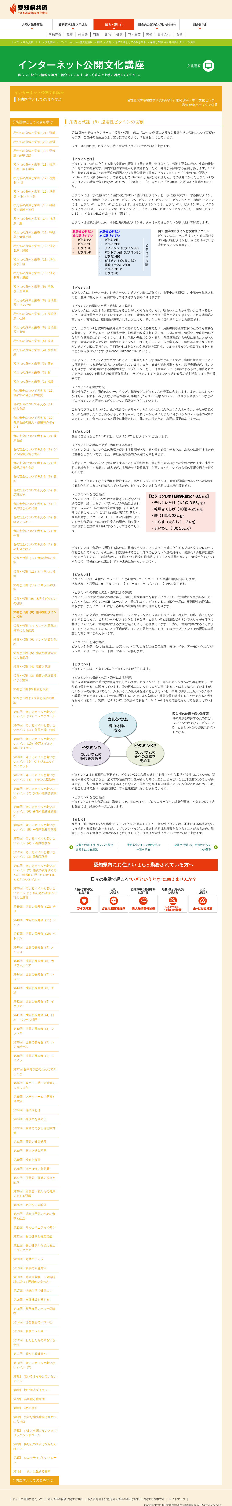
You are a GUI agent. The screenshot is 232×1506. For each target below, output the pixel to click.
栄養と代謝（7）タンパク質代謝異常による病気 (94, 840)
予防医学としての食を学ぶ (130, 42)
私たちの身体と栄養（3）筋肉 (33, 356)
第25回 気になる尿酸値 (29, 1198)
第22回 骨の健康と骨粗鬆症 (32, 1229)
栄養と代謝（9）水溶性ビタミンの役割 (192, 840)
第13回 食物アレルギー (29, 1324)
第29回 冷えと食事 (26, 1153)
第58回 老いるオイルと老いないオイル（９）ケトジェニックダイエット (34, 755)
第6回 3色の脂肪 (25, 1401)
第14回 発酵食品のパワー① (32, 1315)
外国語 (83, 34)
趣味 (108, 34)
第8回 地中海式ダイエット (32, 1383)
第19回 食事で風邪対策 (29, 1261)
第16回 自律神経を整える (31, 1293)
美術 (149, 34)
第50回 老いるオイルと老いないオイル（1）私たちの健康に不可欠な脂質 (35, 886)
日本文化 (164, 34)
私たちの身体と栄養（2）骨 (32, 365)
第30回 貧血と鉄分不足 (29, 1144)
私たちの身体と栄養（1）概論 (33, 374)
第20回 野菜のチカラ (28, 1252)
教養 (70, 34)
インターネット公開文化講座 (76, 42)
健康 (119, 34)
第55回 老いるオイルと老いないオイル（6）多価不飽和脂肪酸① (35, 804)
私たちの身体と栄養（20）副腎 (34, 135)
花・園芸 (134, 34)
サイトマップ (177, 1492)
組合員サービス (32, 42)
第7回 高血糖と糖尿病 (29, 1392)
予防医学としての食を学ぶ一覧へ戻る (143, 840)
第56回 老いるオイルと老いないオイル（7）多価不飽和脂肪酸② (35, 786)
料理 (96, 34)
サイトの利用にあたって (27, 1492)
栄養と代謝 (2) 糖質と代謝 (30, 682)
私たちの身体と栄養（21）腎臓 (34, 126)
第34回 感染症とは (26, 1103)
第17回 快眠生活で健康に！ (32, 1283)
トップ (15, 42)
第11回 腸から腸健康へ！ (31, 1347)
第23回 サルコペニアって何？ (34, 1220)
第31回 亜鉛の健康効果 (29, 1135)
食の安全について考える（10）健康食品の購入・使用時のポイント (34, 415)
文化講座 (50, 42)
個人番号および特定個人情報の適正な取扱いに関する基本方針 (125, 1492)
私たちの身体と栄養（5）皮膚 (33, 334)
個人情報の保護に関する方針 (65, 1492)
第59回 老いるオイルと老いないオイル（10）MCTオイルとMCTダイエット (34, 736)
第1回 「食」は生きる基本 (32, 1464)
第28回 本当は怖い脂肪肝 (31, 1162)
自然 (179, 34)
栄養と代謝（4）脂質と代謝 (32, 659)
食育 (108, 42)
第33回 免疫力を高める (29, 1112)
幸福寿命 (55, 34)
